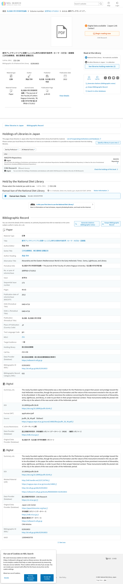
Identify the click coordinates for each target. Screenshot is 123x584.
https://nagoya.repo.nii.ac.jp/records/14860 (39, 484)
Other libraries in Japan (14, 125)
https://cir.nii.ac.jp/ (30, 500)
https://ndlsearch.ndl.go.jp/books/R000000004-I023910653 (44, 492)
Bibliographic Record (35, 125)
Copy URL (97, 78)
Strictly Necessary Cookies (30, 578)
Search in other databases (95, 91)
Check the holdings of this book (106, 169)
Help (108, 3)
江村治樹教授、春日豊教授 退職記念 (35, 250)
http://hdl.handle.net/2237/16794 (36, 480)
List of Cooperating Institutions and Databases (84, 139)
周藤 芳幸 (25, 255)
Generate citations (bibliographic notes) (100, 83)
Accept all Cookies (47, 578)
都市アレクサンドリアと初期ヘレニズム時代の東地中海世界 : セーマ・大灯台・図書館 (53, 240)
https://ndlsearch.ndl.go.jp (32, 360)
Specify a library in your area (109, 142)
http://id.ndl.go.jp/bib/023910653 (34, 368)
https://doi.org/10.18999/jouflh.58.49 (37, 408)
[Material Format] (28, 149)
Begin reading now (102, 33)
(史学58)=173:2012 (52, 11)
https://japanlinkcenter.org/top (35, 508)
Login (117, 3)
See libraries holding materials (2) (102, 66)
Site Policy (62, 577)
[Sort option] (12, 149)
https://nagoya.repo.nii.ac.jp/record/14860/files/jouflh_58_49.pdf (48, 421)
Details (6, 578)
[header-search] (88, 3)
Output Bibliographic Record (96, 87)
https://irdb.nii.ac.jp (30, 434)
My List (89, 78)
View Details (64, 95)
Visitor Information (101, 190)
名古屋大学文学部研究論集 (17, 11)
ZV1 (23, 337)
